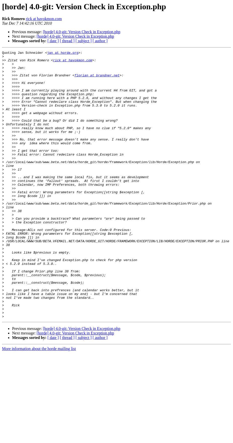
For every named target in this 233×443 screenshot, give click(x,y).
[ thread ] (67, 41)
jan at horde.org (62, 53)
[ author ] (100, 41)
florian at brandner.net (97, 80)
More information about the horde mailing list (39, 402)
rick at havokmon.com (44, 19)
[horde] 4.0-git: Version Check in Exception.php (82, 32)
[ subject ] (84, 41)
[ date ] (53, 41)
